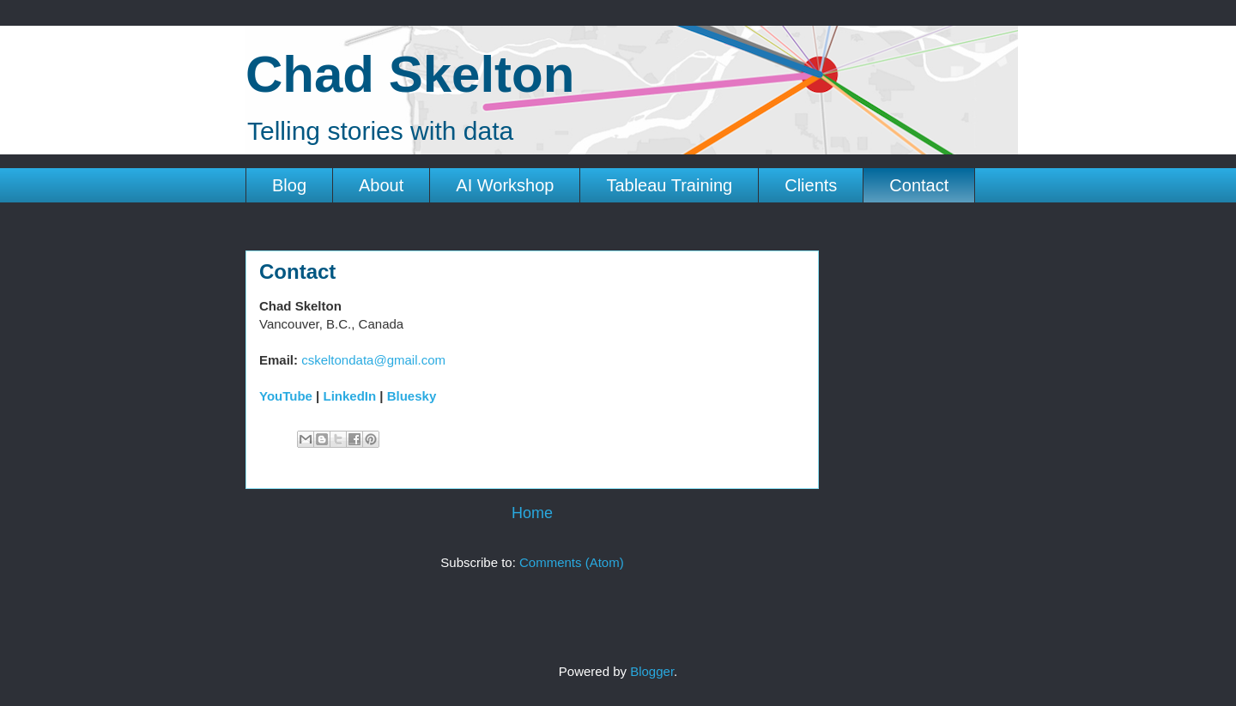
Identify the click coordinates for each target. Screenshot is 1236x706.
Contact (918, 185)
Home (532, 513)
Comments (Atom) (571, 562)
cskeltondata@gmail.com (373, 360)
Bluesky (412, 396)
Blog (289, 185)
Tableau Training (669, 185)
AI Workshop (505, 185)
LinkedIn (349, 396)
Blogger (652, 671)
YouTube (285, 396)
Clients (811, 185)
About (381, 185)
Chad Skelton (409, 74)
